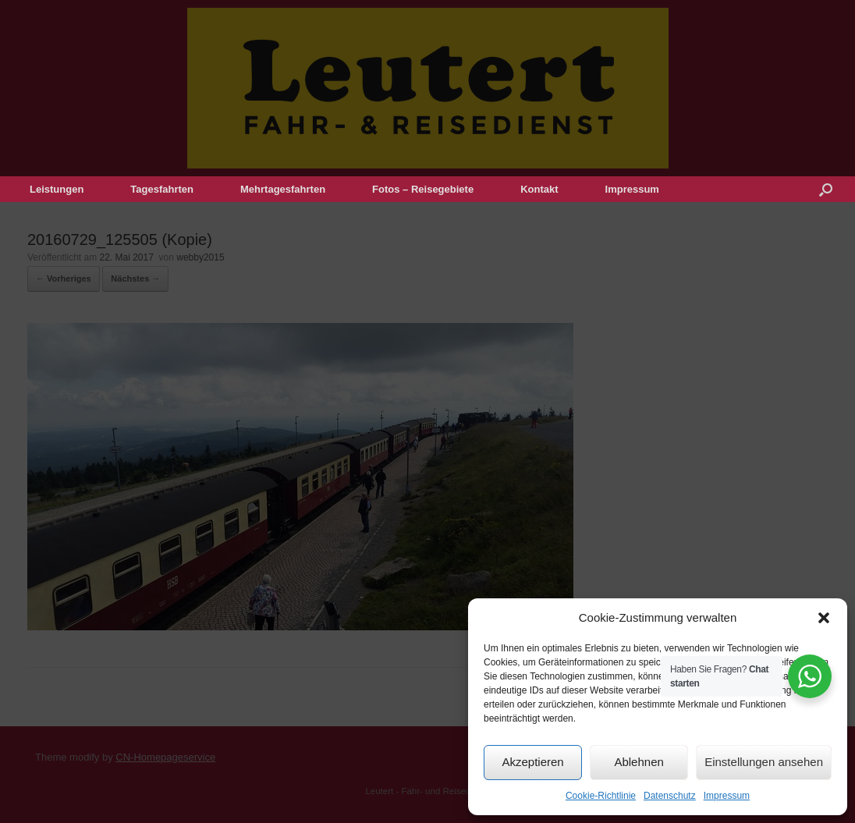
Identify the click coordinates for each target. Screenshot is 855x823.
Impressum (727, 795)
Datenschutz (670, 795)
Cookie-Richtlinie (601, 795)
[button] (824, 618)
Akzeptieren (532, 761)
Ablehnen (638, 761)
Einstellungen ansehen (763, 761)
